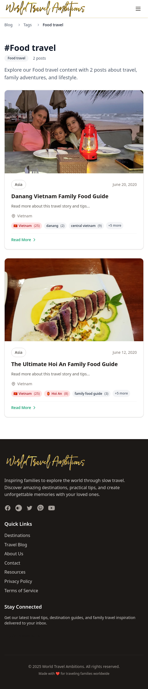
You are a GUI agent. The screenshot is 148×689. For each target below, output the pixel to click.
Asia (18, 184)
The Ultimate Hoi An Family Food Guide (64, 364)
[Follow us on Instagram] (18, 508)
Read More (23, 239)
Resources (14, 572)
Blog (8, 24)
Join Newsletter (25, 636)
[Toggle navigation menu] (138, 8)
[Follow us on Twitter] (29, 508)
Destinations (17, 535)
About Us (13, 554)
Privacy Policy (18, 581)
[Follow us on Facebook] (7, 508)
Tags (28, 24)
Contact (12, 563)
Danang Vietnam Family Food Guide (60, 196)
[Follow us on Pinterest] (40, 508)
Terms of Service (21, 591)
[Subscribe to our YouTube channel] (51, 508)
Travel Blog (15, 545)
